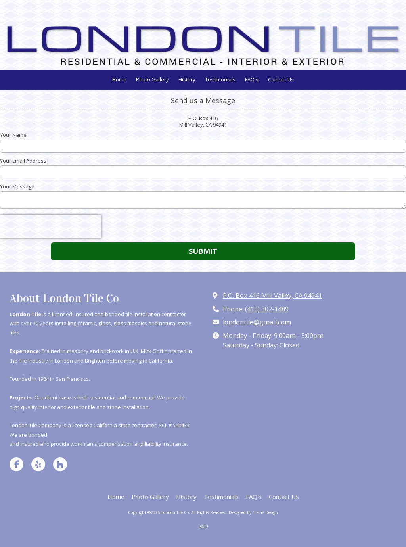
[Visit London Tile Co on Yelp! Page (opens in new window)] (38, 464)
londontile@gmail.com (257, 322)
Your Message (17, 186)
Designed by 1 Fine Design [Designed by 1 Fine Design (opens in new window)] (253, 512)
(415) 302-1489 (267, 309)
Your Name (13, 135)
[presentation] (51, 226)
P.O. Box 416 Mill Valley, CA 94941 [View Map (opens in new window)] (272, 295)
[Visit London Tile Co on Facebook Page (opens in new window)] (16, 464)
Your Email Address (23, 160)
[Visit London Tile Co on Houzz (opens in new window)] (60, 464)
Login (203, 525)
